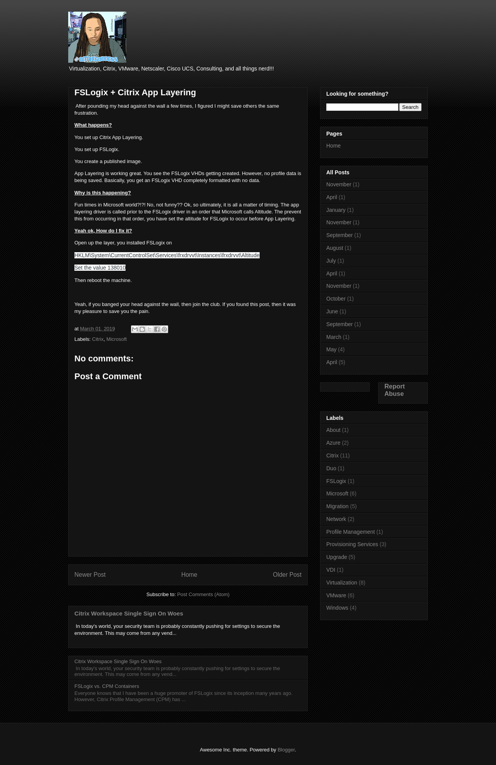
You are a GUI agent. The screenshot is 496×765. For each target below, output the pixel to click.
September (339, 235)
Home (189, 574)
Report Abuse (394, 390)
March (333, 337)
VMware (336, 595)
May (331, 349)
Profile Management (350, 532)
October (336, 299)
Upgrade (336, 557)
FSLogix (336, 481)
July (331, 261)
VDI (330, 570)
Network (336, 519)
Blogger (285, 750)
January (336, 210)
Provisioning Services (352, 544)
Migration (337, 506)
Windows (337, 608)
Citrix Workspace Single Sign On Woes (128, 613)
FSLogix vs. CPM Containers (106, 686)
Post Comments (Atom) (203, 594)
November (338, 184)
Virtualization (341, 582)
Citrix (98, 339)
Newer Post (90, 574)
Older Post (287, 574)
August (334, 248)
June (332, 311)
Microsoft (116, 339)
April (331, 197)
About (333, 430)
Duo (331, 468)
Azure (333, 443)
